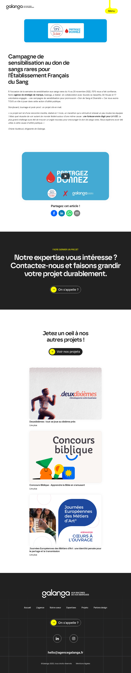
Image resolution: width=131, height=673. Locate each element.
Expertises (71, 607)
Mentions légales (83, 664)
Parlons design (100, 607)
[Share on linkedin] (61, 213)
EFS (95, 91)
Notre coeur (55, 607)
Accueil (27, 607)
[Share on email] (77, 213)
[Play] (65, 176)
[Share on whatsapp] (69, 213)
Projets (84, 607)
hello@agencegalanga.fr (65, 652)
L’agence (40, 607)
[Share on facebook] (54, 213)
